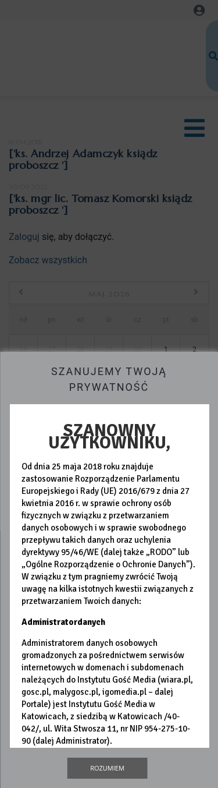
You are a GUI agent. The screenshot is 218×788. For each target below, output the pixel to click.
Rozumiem (107, 768)
